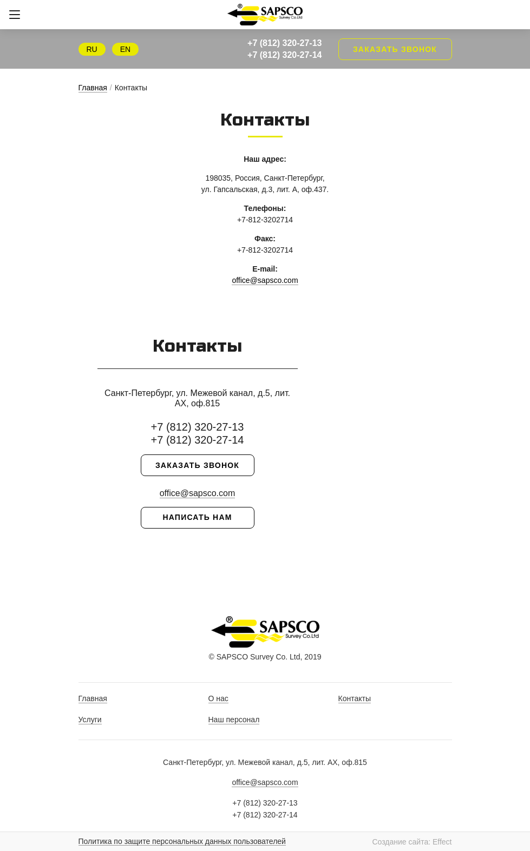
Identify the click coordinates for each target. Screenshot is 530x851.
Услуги (90, 719)
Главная (92, 87)
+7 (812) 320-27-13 (284, 43)
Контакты (354, 698)
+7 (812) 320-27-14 (284, 55)
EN (125, 49)
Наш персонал (234, 719)
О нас (218, 698)
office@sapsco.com (265, 280)
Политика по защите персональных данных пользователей (182, 841)
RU (92, 49)
